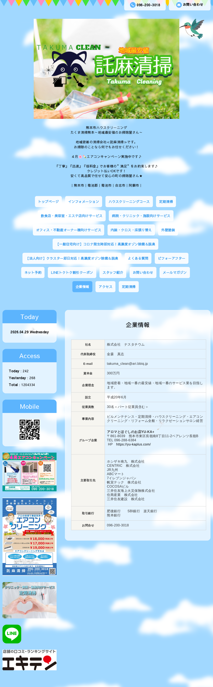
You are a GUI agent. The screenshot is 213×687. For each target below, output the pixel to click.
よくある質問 (138, 258)
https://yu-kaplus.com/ (133, 444)
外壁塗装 (168, 230)
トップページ (48, 201)
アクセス (105, 286)
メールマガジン (175, 272)
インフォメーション (83, 201)
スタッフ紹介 (113, 272)
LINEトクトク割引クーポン (72, 272)
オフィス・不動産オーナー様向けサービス (68, 230)
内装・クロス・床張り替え (131, 230)
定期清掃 (166, 201)
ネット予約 (33, 272)
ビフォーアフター (171, 258)
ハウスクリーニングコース (129, 201)
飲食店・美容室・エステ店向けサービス (72, 215)
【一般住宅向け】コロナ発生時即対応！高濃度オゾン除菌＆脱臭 (105, 244)
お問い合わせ (189, 5)
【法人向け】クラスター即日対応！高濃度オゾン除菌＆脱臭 (72, 258)
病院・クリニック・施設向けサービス (141, 215)
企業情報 (82, 286)
